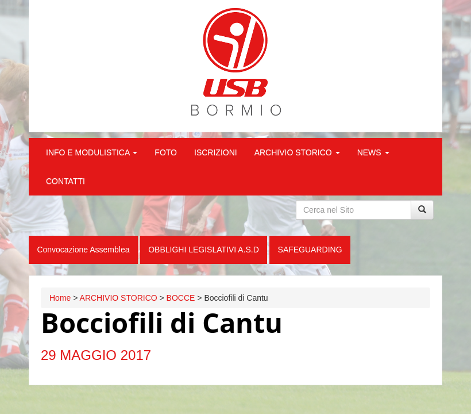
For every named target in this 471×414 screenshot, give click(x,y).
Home (60, 297)
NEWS (373, 152)
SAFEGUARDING (310, 249)
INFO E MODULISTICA (91, 152)
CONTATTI (65, 181)
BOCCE (181, 297)
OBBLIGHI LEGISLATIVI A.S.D (203, 249)
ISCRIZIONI (215, 152)
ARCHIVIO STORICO (297, 152)
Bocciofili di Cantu (162, 322)
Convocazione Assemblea (83, 249)
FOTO (166, 152)
